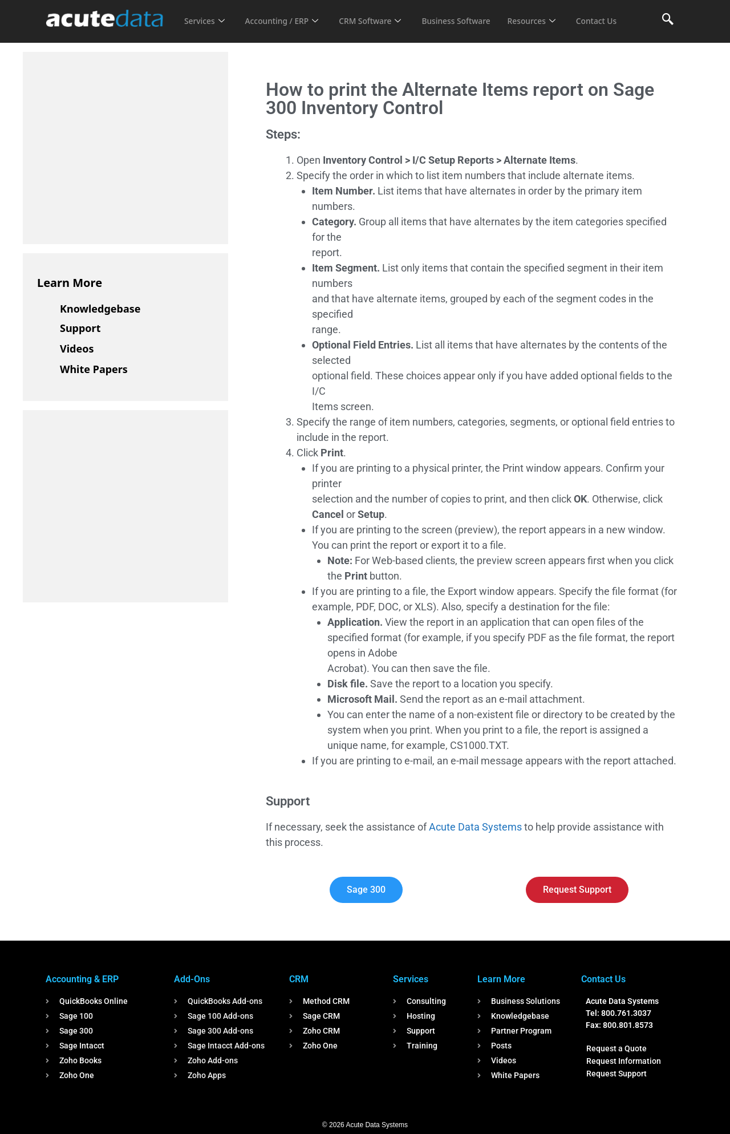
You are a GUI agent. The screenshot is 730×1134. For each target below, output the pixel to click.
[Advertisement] (122, 146)
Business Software (472, 13)
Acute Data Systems (475, 827)
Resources (552, 13)
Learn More (69, 282)
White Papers (94, 369)
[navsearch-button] (667, 20)
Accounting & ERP (82, 979)
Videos (77, 348)
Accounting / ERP (287, 13)
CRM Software (381, 13)
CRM (299, 979)
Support (80, 328)
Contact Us (206, 29)
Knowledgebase (100, 308)
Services (205, 13)
